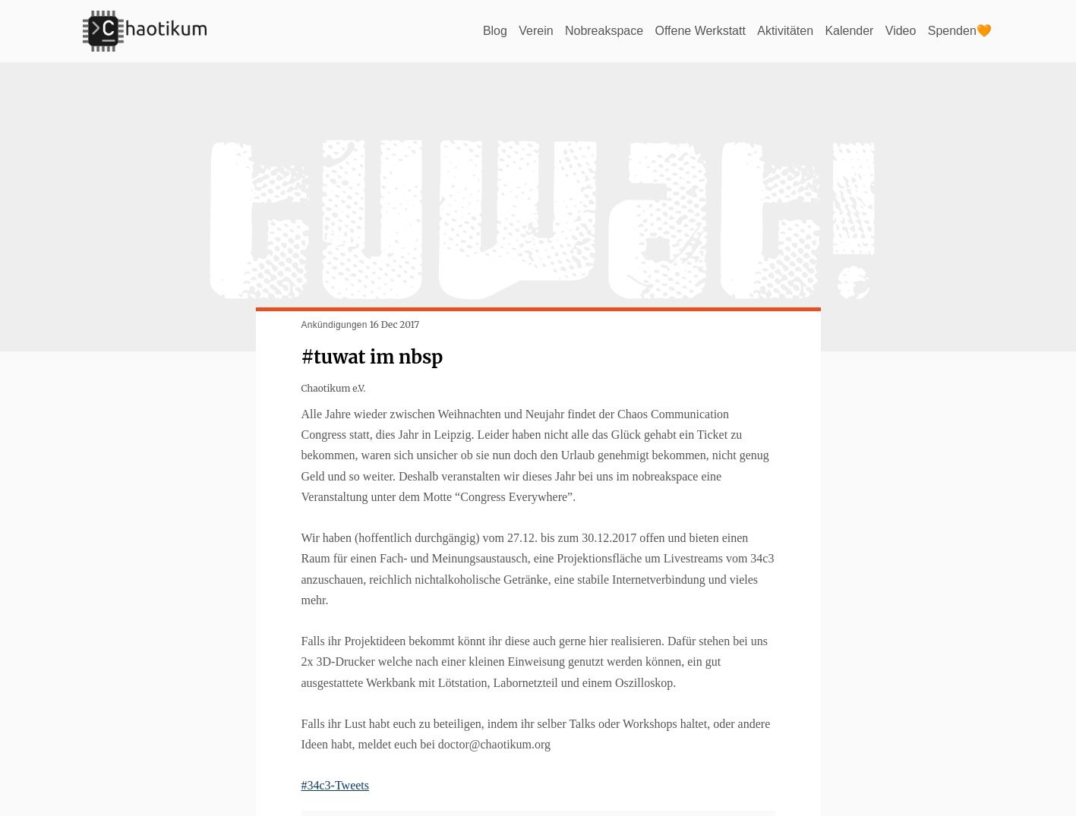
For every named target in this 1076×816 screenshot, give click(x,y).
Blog (495, 30)
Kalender (849, 30)
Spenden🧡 (960, 30)
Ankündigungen (334, 325)
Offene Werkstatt (700, 30)
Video (901, 30)
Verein (536, 30)
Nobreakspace (604, 30)
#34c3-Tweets (335, 785)
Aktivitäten (785, 30)
